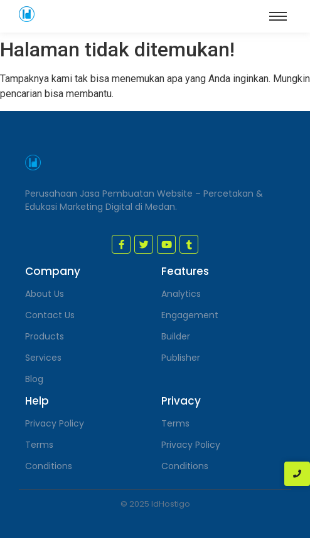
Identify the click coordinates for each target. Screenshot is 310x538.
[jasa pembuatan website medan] (27, 14)
